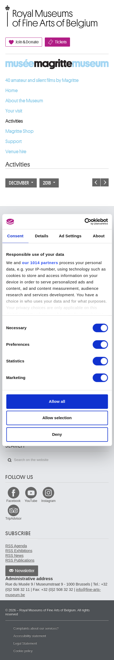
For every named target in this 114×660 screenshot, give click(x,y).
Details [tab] (41, 236)
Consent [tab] (15, 236)
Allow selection (57, 417)
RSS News (14, 555)
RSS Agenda (16, 546)
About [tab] (99, 236)
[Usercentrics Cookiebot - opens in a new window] (84, 221)
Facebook (13, 501)
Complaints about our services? (35, 628)
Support (13, 141)
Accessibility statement (29, 636)
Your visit (13, 110)
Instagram (48, 501)
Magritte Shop (19, 131)
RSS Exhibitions (18, 551)
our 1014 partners (40, 262)
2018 (49, 183)
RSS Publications (19, 560)
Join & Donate (27, 42)
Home (11, 90)
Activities (14, 121)
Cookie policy (22, 651)
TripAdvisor (13, 518)
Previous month (96, 182)
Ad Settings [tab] (70, 236)
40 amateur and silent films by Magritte (42, 80)
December (21, 183)
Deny (57, 434)
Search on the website (10, 460)
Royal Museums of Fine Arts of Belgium (5, 11)
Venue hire (15, 151)
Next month (105, 182)
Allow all (57, 401)
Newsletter (25, 571)
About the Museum (24, 100)
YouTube (31, 501)
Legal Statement (25, 643)
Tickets (61, 42)
